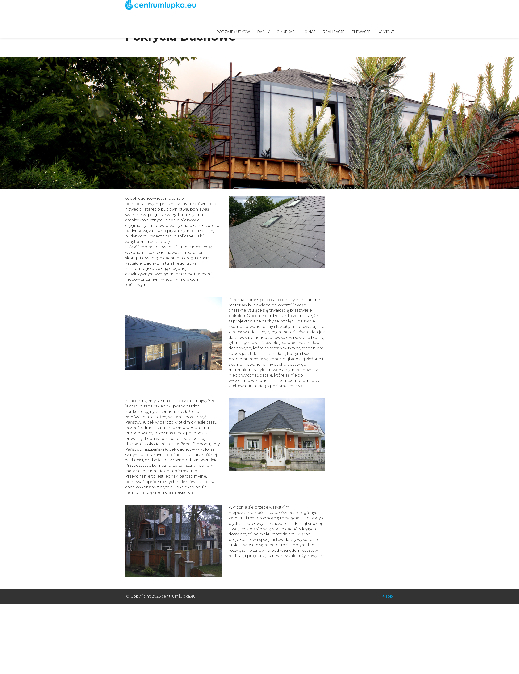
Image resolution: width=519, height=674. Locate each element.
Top (387, 596)
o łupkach (287, 32)
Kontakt (386, 32)
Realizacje (333, 32)
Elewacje (361, 32)
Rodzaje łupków (233, 32)
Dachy (263, 32)
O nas (310, 32)
